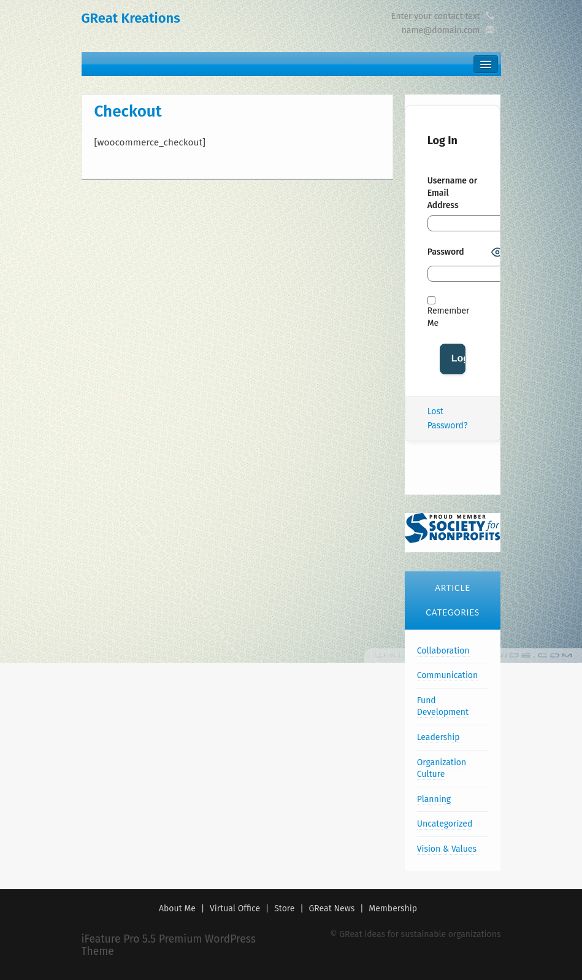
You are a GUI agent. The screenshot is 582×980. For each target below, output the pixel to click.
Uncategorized (445, 824)
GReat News (332, 908)
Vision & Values (447, 849)
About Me (177, 908)
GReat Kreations (131, 18)
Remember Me (448, 312)
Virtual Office (235, 908)
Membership (393, 908)
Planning (434, 799)
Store (284, 908)
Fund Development (443, 706)
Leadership (438, 737)
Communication (447, 675)
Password (445, 252)
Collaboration (443, 651)
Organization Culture (442, 768)
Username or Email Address (452, 193)
